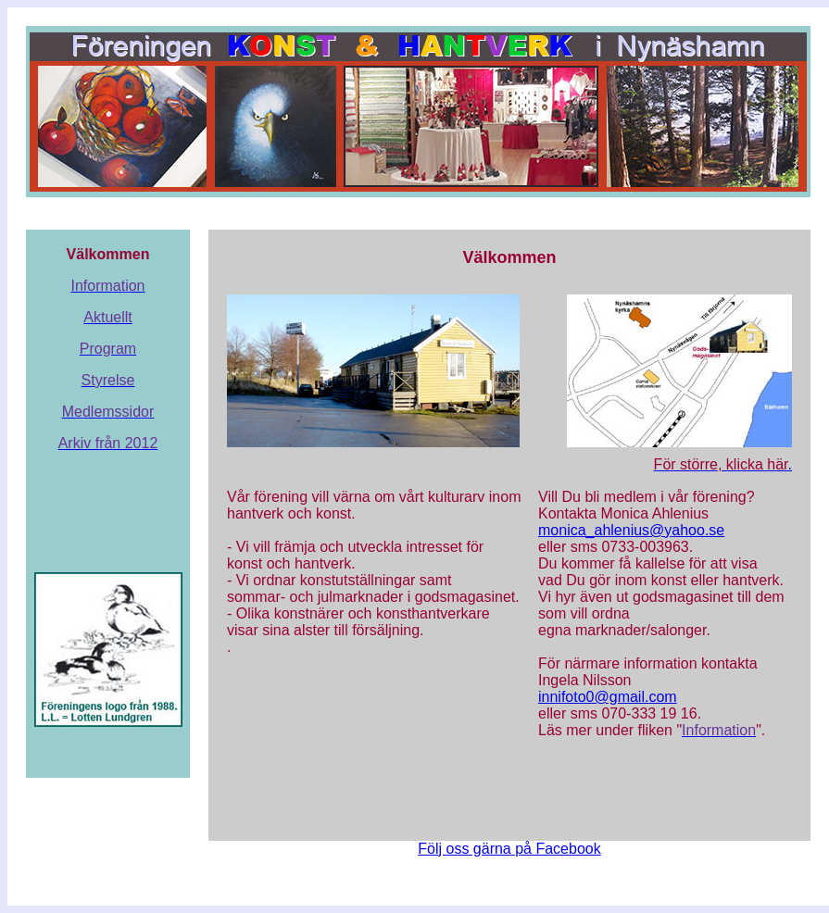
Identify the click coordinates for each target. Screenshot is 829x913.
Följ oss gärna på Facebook (509, 849)
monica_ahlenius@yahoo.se (631, 530)
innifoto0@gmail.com (607, 697)
